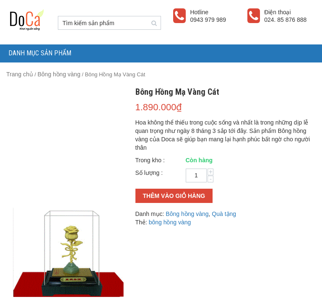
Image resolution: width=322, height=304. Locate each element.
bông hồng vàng (170, 222)
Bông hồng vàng (58, 74)
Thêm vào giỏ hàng (174, 195)
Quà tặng (224, 213)
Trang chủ (19, 74)
